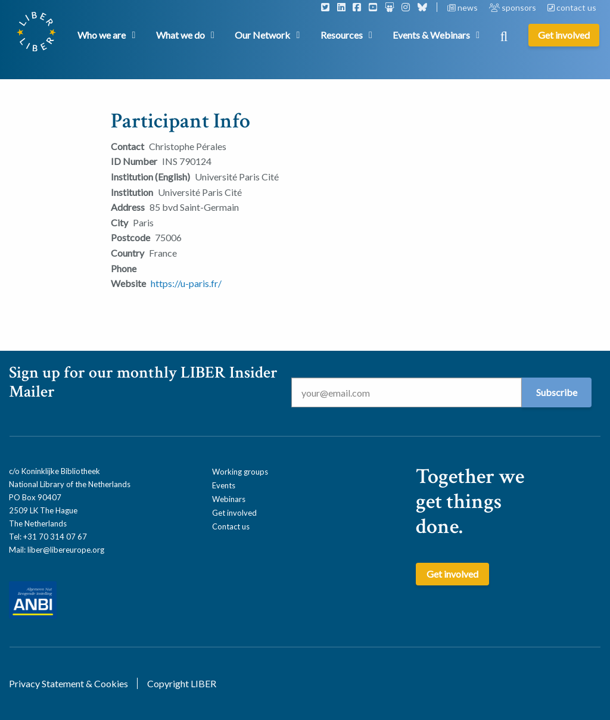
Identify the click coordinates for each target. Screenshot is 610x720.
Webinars (228, 499)
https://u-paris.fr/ (186, 283)
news (463, 7)
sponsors (513, 7)
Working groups (240, 471)
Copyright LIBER (181, 683)
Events (223, 485)
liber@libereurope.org (65, 549)
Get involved (234, 513)
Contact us (231, 526)
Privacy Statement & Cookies (68, 683)
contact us (571, 7)
